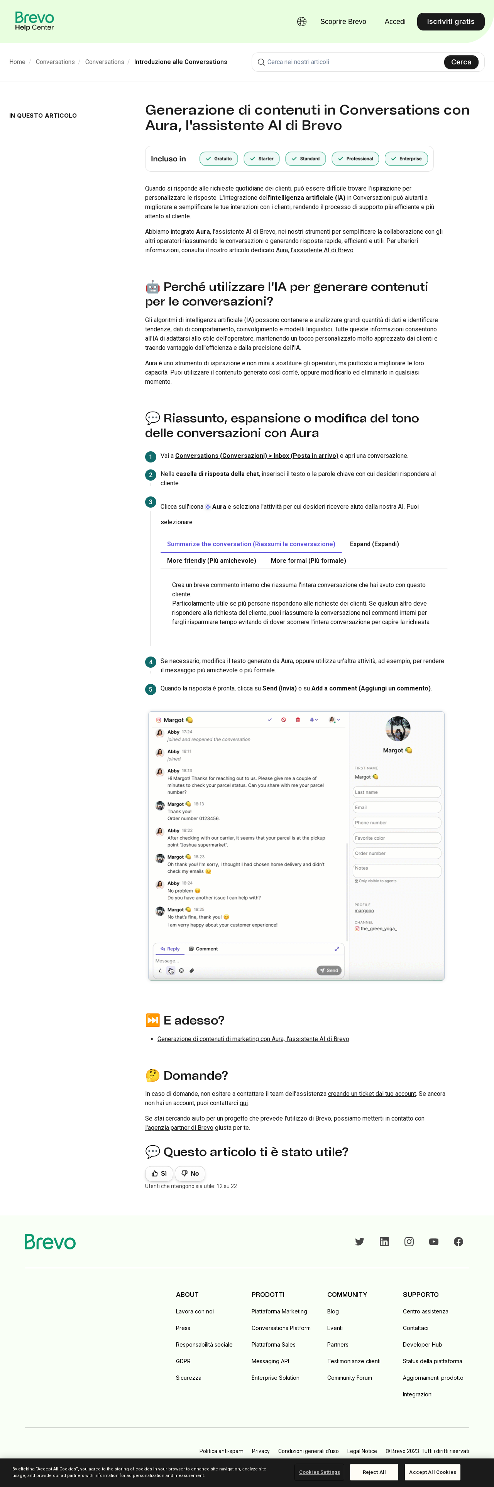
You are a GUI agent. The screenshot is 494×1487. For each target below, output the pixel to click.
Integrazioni (418, 1394)
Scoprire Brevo (343, 21)
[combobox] (368, 62)
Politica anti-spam (222, 1451)
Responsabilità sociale (204, 1344)
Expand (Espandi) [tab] (374, 544)
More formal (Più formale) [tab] (308, 560)
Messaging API (270, 1361)
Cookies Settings (319, 1472)
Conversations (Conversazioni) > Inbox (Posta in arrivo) (256, 455)
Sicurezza (188, 1377)
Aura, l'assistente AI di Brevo (315, 250)
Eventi (335, 1328)
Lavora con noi (195, 1311)
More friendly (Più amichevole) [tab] (211, 560)
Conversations (55, 62)
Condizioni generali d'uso (308, 1451)
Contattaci (415, 1328)
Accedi (395, 21)
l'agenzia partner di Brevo (179, 1127)
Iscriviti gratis (451, 21)
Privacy (261, 1451)
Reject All (374, 1472)
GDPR (183, 1361)
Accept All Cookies (432, 1472)
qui (244, 1103)
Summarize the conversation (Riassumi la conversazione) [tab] (251, 544)
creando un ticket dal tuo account (372, 1093)
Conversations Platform (281, 1328)
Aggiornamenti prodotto (433, 1377)
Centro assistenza (425, 1311)
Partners (338, 1344)
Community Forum (349, 1377)
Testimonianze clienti (354, 1361)
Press (183, 1328)
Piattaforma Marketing (279, 1311)
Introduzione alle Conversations (180, 62)
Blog (333, 1311)
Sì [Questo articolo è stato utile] (164, 1173)
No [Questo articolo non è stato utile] (195, 1173)
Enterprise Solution (275, 1377)
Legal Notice (362, 1451)
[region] (247, 1472)
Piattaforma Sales (274, 1344)
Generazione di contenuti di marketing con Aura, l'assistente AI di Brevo (253, 1039)
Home (17, 62)
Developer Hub (422, 1344)
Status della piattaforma (432, 1361)
